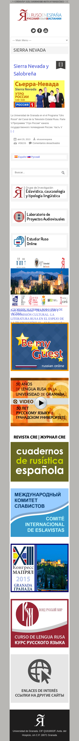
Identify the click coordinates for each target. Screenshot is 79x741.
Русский (33, 157)
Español (20, 157)
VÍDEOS (22, 143)
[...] (12, 131)
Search (63, 172)
